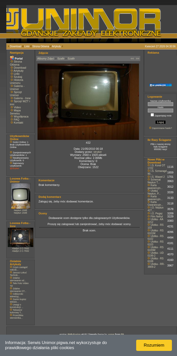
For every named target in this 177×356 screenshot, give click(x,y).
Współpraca (21, 116)
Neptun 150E (20, 210)
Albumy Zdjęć (45, 58)
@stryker (14, 168)
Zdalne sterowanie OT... (18, 289)
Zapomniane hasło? (162, 128)
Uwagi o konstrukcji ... (16, 305)
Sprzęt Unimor (16, 94)
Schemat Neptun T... (154, 181)
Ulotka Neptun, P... (154, 192)
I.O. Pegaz (157, 213)
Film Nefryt (157, 216)
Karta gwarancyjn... (155, 186)
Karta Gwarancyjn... (155, 203)
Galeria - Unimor (17, 87)
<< (132, 58)
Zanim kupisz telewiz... (18, 300)
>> (137, 58)
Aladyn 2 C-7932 (20, 248)
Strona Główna (40, 46)
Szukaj (18, 76)
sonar (111, 334)
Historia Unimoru (16, 81)
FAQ (16, 119)
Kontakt (18, 122)
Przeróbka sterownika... (16, 316)
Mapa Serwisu (15, 112)
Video (17, 107)
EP (122, 334)
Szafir (60, 58)
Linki (26, 46)
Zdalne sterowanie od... (18, 279)
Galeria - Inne (22, 98)
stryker (97, 151)
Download (15, 46)
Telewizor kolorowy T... (16, 311)
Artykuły (56, 46)
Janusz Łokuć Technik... (18, 273)
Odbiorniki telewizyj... (16, 295)
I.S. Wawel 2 (158, 176)
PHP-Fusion (74, 334)
